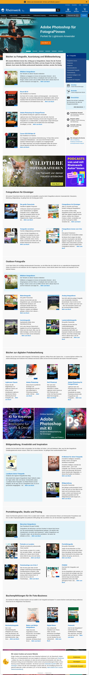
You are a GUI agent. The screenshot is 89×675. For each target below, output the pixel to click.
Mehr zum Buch (45, 81)
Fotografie (3, 15)
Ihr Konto (68, 5)
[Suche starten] (58, 10)
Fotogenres (70, 65)
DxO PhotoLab (52, 382)
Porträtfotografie (67, 544)
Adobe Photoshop (32, 382)
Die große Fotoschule (27, 204)
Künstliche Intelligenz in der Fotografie (74, 76)
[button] (28, 51)
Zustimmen (61, 658)
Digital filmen (51, 625)
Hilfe (80, 5)
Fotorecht (71, 625)
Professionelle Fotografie (73, 70)
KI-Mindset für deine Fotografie (72, 457)
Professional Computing (40, 15)
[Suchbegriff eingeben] (43, 10)
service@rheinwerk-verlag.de (77, 143)
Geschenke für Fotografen (73, 79)
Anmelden (85, 5)
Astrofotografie (25, 320)
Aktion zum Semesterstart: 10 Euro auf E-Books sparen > (43, 2)
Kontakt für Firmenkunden (76, 141)
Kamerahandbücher (72, 68)
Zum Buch (45, 43)
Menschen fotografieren (28, 524)
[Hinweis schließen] (86, 2)
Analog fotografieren (69, 295)
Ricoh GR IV (24, 91)
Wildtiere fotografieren (27, 71)
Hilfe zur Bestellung (74, 139)
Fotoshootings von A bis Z (29, 565)
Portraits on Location (27, 544)
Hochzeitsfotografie (11, 625)
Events (84, 15)
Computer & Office (25, 15)
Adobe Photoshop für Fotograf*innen (32, 112)
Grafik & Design (13, 15)
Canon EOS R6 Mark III (27, 133)
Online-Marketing (53, 15)
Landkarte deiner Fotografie (15, 473)
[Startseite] (12, 10)
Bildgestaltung (67, 483)
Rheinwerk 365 (73, 15)
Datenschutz (48, 673)
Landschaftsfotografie (69, 320)
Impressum (40, 673)
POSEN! (64, 565)
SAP (62, 15)
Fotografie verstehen (27, 229)
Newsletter (74, 5)
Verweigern (14, 665)
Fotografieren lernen (72, 60)
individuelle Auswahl (50, 663)
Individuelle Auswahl (76, 666)
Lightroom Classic (11, 382)
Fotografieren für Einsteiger (71, 204)
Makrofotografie (25, 295)
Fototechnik (70, 63)
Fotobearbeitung (71, 72)
